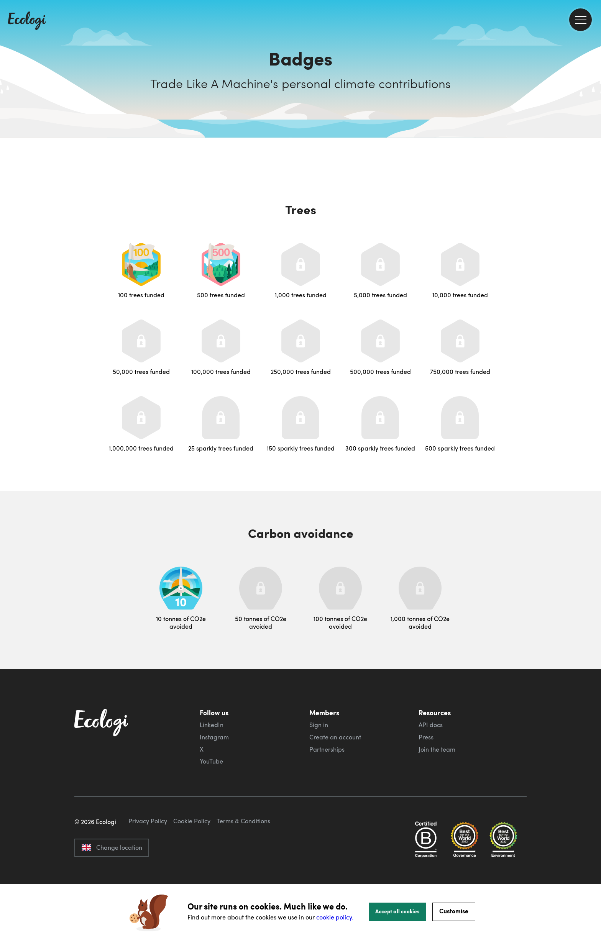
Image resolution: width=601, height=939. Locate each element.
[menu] (580, 19)
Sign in (318, 725)
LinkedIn (211, 725)
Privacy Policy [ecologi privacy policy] (147, 857)
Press (426, 737)
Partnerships (327, 749)
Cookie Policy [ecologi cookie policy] (191, 857)
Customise (453, 910)
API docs (431, 725)
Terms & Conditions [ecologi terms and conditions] (243, 857)
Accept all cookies (397, 911)
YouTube (211, 761)
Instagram (214, 737)
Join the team (437, 749)
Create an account (335, 737)
